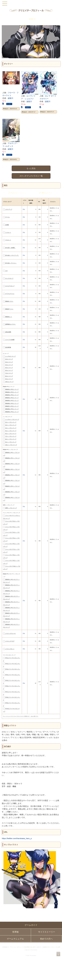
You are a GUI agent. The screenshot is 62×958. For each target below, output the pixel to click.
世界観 (15, 932)
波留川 (10, 98)
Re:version (34, 950)
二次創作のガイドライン (49, 947)
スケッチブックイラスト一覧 (31, 176)
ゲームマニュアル (15, 939)
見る (24, 209)
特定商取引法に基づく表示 (32, 947)
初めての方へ (46, 939)
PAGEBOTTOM (58, 954)
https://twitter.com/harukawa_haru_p (17, 838)
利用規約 (5, 947)
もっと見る (31, 168)
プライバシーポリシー (15, 947)
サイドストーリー (46, 932)
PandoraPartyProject (31, 3)
